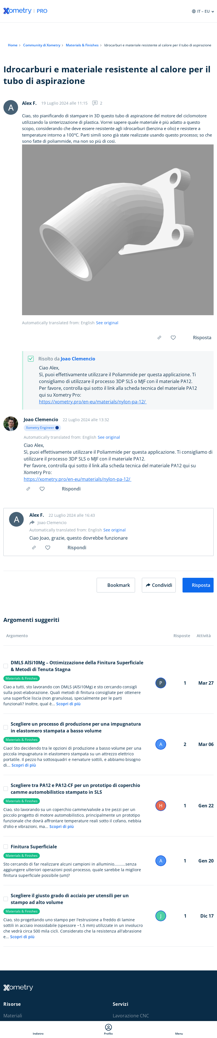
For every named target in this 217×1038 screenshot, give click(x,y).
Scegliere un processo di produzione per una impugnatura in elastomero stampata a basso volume (72, 727)
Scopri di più (68, 703)
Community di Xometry (41, 45)
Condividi (159, 585)
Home (13, 45)
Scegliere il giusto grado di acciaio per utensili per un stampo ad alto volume (66, 898)
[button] (115, 585)
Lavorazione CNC (131, 1016)
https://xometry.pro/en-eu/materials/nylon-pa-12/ (93, 402)
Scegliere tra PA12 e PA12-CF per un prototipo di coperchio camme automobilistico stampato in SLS (71, 788)
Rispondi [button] (71, 489)
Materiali (12, 1016)
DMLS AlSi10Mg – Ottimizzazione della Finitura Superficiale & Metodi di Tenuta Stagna (73, 665)
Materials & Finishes (82, 45)
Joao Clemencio (78, 359)
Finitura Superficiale (30, 847)
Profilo (108, 1029)
